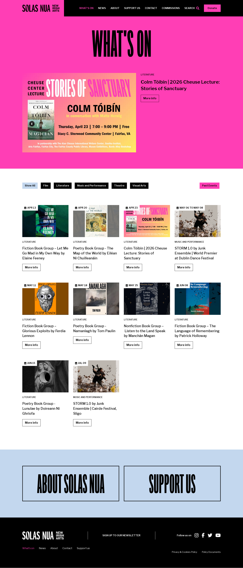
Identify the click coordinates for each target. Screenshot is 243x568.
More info (149, 98)
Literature (62, 185)
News (102, 8)
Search (189, 8)
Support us (132, 8)
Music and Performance (91, 185)
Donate (212, 8)
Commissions (171, 8)
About (114, 8)
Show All (30, 185)
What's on (86, 8)
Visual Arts (139, 185)
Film (45, 185)
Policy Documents (211, 552)
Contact (151, 8)
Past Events (209, 185)
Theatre (119, 185)
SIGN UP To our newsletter (121, 535)
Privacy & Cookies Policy (184, 552)
